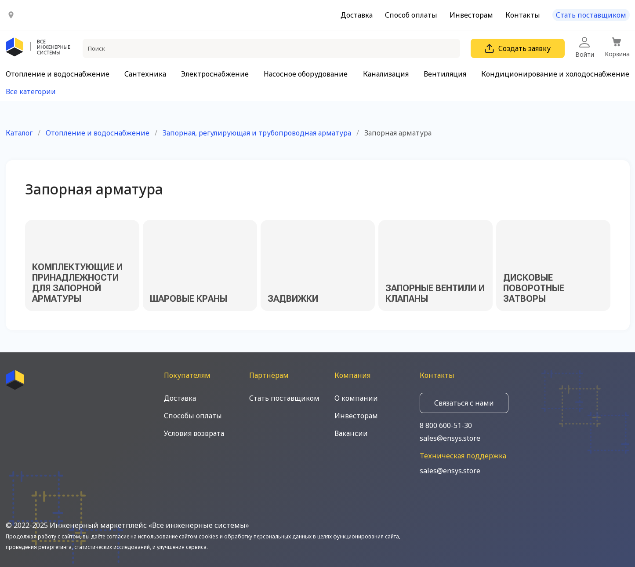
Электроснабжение (215, 74)
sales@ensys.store (450, 438)
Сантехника (145, 74)
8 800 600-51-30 (446, 425)
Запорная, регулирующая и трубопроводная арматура (257, 133)
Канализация (386, 74)
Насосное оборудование (306, 74)
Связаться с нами (464, 403)
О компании (356, 398)
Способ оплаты (411, 15)
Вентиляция (445, 74)
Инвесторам (471, 15)
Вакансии (351, 433)
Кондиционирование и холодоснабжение (555, 74)
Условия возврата (194, 433)
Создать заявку (518, 48)
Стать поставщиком (591, 15)
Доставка (357, 15)
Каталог (19, 133)
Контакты (522, 15)
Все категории (31, 91)
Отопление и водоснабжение (57, 74)
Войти (584, 48)
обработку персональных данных (268, 536)
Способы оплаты (193, 416)
